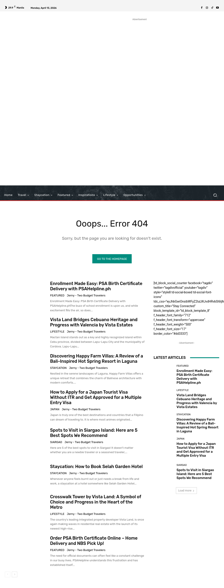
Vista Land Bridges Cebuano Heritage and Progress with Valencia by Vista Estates (93, 322)
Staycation (58, 368)
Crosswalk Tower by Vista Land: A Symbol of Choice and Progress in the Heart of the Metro (95, 502)
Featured (57, 295)
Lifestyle (57, 331)
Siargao (56, 442)
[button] (215, 195)
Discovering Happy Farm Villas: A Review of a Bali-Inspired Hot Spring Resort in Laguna (96, 359)
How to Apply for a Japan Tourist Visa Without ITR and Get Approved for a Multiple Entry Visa (96, 397)
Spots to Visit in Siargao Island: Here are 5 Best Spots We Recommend (93, 433)
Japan (54, 409)
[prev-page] (7, 574)
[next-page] (14, 574)
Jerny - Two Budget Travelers (86, 295)
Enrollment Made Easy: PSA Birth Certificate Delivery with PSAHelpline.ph (96, 286)
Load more (186, 491)
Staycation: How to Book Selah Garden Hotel (96, 466)
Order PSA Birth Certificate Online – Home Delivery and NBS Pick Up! (94, 541)
